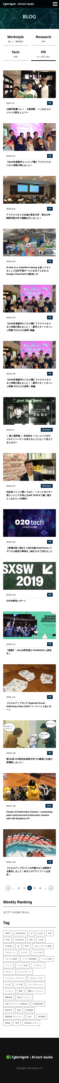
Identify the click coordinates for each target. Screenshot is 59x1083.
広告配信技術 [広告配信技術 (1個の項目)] (38, 1004)
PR (43, 55)
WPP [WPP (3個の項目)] (27, 946)
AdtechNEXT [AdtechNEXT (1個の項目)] (21, 933)
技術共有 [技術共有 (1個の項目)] (8, 1010)
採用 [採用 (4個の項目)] (19, 1010)
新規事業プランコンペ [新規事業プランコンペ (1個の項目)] (13, 1017)
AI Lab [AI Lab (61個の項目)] (40, 933)
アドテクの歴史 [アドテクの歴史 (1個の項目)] (11, 959)
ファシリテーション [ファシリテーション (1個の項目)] (35, 984)
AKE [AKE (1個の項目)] (50, 933)
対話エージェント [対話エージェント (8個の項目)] (24, 997)
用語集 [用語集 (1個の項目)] (7, 1023)
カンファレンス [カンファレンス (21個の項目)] (25, 972)
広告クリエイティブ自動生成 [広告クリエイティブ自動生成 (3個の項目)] (16, 1004)
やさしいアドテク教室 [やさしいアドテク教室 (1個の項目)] (42, 946)
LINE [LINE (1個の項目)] (31, 940)
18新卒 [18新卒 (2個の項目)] (7, 933)
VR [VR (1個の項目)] (18, 946)
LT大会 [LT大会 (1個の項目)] (40, 940)
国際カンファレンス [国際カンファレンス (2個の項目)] (35, 991)
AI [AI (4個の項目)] (32, 933)
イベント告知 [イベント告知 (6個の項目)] (22, 965)
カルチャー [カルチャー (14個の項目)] (9, 972)
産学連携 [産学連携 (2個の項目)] (41, 1017)
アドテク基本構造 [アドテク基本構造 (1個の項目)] (29, 959)
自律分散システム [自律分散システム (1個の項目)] (31, 1023)
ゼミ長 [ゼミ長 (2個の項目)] (7, 984)
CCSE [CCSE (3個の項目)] (7, 940)
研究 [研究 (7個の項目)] (17, 1023)
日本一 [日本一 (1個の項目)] (30, 1017)
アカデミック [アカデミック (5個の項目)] (10, 952)
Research (43, 39)
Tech (15, 55)
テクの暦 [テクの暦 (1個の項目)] (18, 984)
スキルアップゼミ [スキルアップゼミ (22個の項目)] (36, 978)
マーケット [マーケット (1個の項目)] (9, 991)
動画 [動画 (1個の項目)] (20, 991)
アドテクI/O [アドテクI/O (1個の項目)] (37, 952)
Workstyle (15, 39)
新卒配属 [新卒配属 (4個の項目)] (29, 1010)
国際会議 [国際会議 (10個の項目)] (8, 997)
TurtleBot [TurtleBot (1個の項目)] (8, 946)
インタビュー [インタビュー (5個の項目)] (38, 965)
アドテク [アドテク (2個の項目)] (24, 952)
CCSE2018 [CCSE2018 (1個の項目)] (19, 940)
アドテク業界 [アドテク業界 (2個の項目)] (47, 959)
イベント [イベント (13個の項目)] (8, 965)
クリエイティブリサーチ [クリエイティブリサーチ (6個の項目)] (14, 978)
